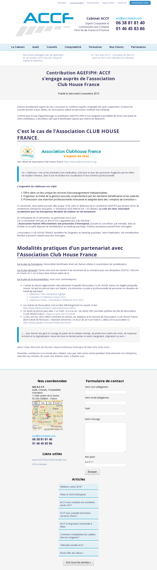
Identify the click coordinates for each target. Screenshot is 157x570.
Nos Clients (116, 47)
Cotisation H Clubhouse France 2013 (47, 297)
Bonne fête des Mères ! (71, 552)
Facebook (122, 2)
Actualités (62, 2)
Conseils (52, 47)
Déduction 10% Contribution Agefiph (47, 294)
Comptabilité (73, 47)
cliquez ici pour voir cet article (60, 313)
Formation (95, 47)
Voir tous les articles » (78, 562)
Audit (35, 47)
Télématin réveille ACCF (72, 545)
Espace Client (108, 2)
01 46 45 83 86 (130, 28)
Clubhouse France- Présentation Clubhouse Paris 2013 (56, 299)
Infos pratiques (39, 464)
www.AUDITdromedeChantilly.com (49, 459)
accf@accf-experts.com (129, 18)
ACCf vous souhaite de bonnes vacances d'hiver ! (75, 514)
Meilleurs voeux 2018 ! (71, 486)
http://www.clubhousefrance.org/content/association (49, 308)
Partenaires (138, 47)
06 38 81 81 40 (130, 23)
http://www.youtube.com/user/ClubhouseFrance (47, 322)
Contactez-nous (140, 2)
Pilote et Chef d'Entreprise (73, 494)
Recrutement (93, 2)
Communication (77, 2)
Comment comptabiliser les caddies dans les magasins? (78, 536)
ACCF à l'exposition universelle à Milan (76, 525)
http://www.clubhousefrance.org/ (80, 161)
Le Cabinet (18, 47)
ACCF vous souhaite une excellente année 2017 (77, 504)
